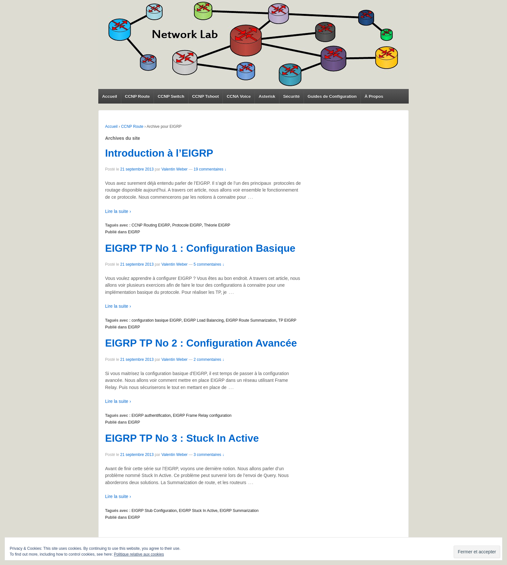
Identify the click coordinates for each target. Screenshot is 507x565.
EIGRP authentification (151, 415)
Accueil (109, 96)
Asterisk (267, 96)
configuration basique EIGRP (157, 320)
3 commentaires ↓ (209, 454)
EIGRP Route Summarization (251, 320)
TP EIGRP (287, 320)
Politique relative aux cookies (139, 554)
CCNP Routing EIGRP (151, 225)
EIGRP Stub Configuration (154, 510)
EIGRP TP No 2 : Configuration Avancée (201, 343)
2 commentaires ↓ (209, 359)
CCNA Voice (239, 96)
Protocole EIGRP (187, 225)
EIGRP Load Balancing (203, 320)
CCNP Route (137, 96)
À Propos (373, 96)
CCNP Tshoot (205, 96)
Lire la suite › (118, 211)
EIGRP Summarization (239, 510)
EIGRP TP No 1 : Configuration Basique (200, 248)
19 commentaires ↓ (210, 169)
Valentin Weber (174, 169)
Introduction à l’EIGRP (159, 153)
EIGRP (134, 232)
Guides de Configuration (332, 96)
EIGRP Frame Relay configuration (202, 415)
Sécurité (291, 96)
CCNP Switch (171, 96)
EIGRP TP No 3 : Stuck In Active (182, 438)
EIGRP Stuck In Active (198, 510)
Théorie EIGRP (217, 225)
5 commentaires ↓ (209, 264)
